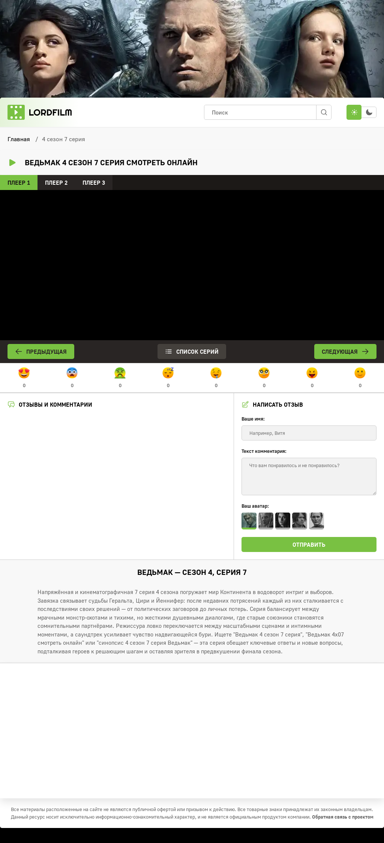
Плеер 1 (19, 182)
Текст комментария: (264, 451)
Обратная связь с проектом (343, 817)
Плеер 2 (56, 182)
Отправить (309, 544)
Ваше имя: (253, 419)
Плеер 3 (93, 182)
